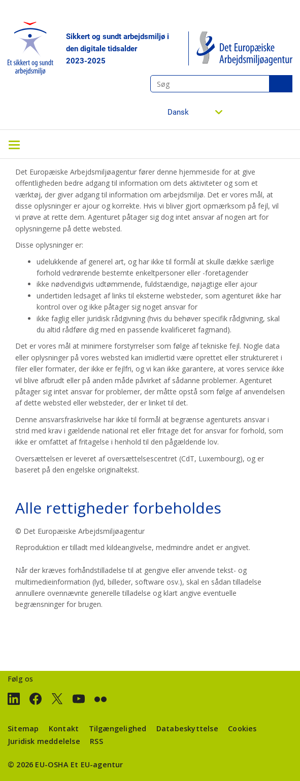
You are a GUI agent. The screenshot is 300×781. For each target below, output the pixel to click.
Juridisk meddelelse (44, 741)
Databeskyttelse (187, 728)
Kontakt (64, 728)
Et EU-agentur (97, 764)
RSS (96, 741)
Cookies (242, 728)
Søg (280, 83)
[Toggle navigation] (14, 144)
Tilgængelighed (118, 728)
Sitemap (23, 728)
